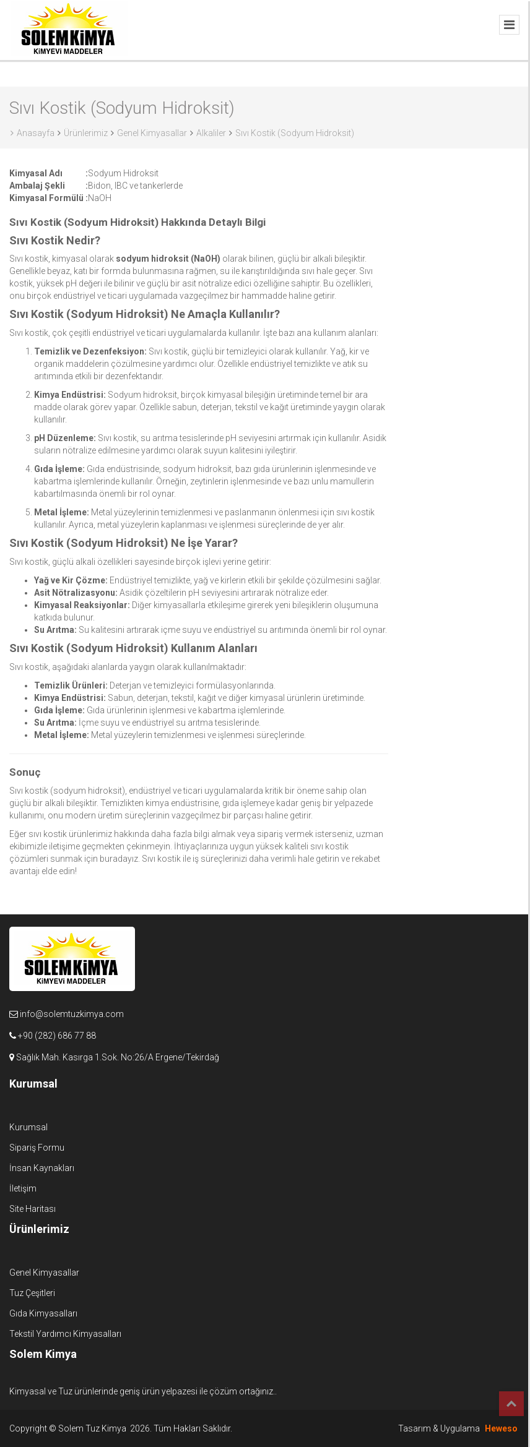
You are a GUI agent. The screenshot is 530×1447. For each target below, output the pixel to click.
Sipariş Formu (36, 1148)
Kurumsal (28, 1127)
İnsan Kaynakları (41, 1168)
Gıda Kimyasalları (43, 1313)
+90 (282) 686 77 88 (57, 1036)
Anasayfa (32, 133)
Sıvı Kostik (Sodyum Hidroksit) (294, 133)
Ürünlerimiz (86, 133)
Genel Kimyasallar (152, 133)
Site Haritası (32, 1209)
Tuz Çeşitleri (32, 1293)
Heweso (501, 1428)
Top (511, 1403)
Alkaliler (211, 133)
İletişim (23, 1188)
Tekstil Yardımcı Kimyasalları (65, 1334)
